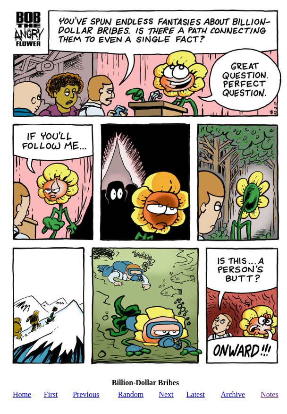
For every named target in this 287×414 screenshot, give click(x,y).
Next (166, 394)
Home (22, 394)
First (51, 394)
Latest (195, 394)
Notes (269, 394)
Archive (233, 394)
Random (131, 394)
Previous (86, 394)
